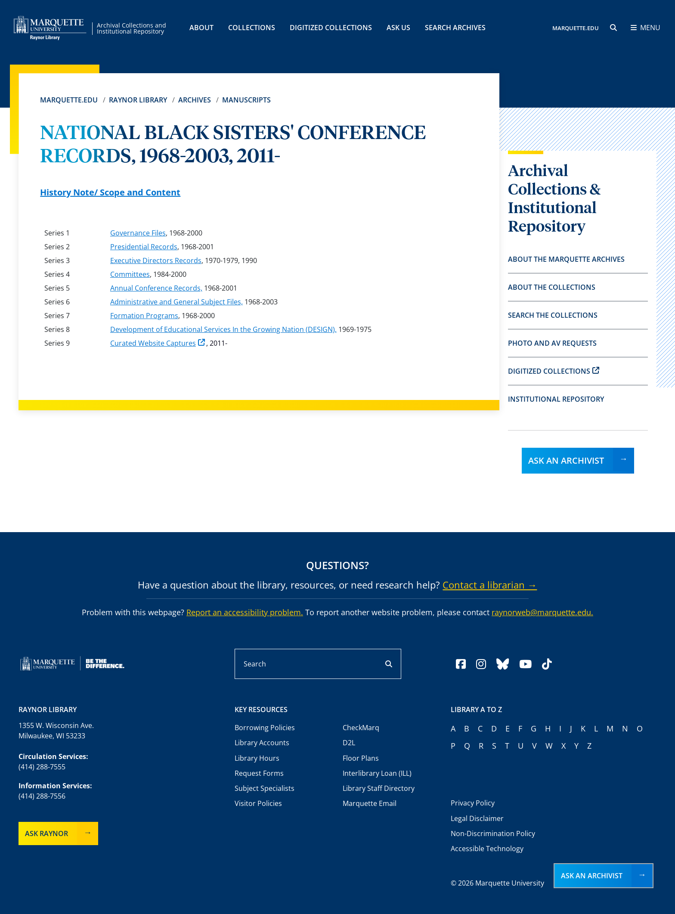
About (201, 27)
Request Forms (259, 773)
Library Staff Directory (379, 788)
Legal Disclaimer (477, 818)
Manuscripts (246, 100)
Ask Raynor (46, 833)
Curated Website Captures (157, 343)
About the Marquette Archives (566, 259)
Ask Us (398, 27)
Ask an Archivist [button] (591, 875)
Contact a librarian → (490, 584)
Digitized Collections (331, 27)
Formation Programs (144, 315)
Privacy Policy (473, 803)
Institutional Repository (556, 399)
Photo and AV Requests (552, 343)
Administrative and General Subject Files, (176, 302)
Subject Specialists (264, 788)
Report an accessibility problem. (244, 612)
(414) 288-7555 (42, 766)
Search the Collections (553, 315)
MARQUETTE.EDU (575, 28)
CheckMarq (361, 727)
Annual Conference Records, (156, 288)
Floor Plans (361, 758)
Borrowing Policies (265, 727)
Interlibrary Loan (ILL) (377, 773)
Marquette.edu (69, 100)
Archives (194, 100)
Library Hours (257, 758)
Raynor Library (138, 100)
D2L (349, 742)
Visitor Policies (258, 803)
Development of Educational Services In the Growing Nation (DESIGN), (223, 329)
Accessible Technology (487, 848)
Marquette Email (369, 803)
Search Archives (455, 27)
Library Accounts (262, 742)
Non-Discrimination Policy (493, 833)
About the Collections (551, 287)
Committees (130, 274)
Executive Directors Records (155, 260)
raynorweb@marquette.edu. (542, 612)
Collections (251, 27)
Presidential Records (143, 246)
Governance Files (138, 233)
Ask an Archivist (566, 460)
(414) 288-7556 (42, 796)
